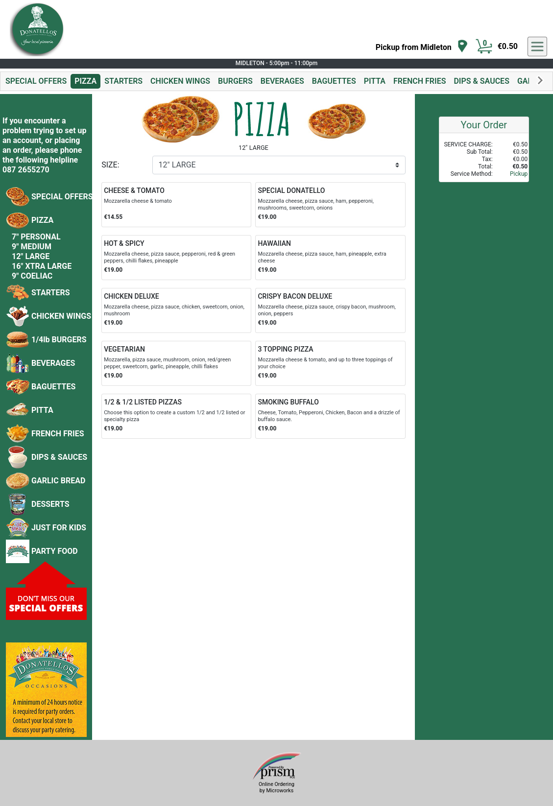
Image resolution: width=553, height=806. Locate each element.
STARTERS (123, 81)
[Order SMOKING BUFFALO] (330, 416)
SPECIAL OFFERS (36, 81)
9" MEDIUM (31, 246)
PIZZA (85, 81)
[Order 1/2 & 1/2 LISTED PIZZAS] (176, 416)
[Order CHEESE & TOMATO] (176, 205)
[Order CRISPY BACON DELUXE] (330, 310)
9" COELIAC (32, 276)
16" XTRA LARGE (42, 266)
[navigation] (422, 46)
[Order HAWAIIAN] (330, 258)
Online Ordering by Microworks (276, 787)
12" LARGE (30, 256)
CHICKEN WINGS (180, 81)
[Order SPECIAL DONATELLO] (330, 205)
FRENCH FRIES (419, 81)
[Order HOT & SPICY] (176, 258)
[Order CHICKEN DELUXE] (176, 310)
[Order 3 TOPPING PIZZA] (330, 363)
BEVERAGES (282, 81)
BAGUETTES (334, 81)
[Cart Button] (484, 46)
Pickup (519, 173)
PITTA (374, 81)
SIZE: (110, 164)
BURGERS (235, 81)
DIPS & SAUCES (481, 81)
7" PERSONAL (36, 236)
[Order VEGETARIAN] (176, 363)
